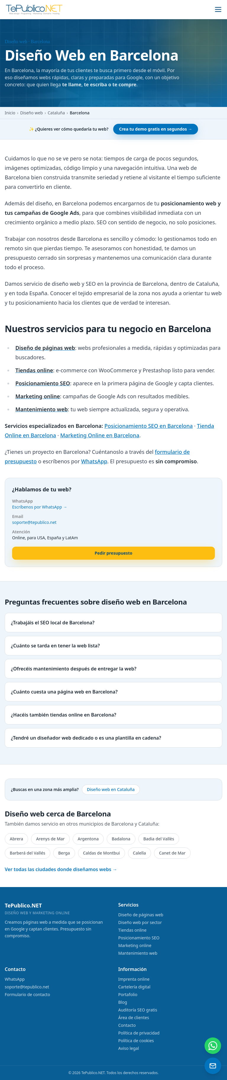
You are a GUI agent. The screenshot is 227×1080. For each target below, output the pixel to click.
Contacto (127, 1025)
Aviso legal (128, 1048)
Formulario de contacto (27, 994)
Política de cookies (136, 1040)
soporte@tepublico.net (34, 522)
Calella (139, 853)
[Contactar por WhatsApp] (213, 1045)
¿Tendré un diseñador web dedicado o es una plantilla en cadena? (86, 738)
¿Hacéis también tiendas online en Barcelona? (63, 715)
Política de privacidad (139, 1033)
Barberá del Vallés (27, 853)
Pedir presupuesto (113, 553)
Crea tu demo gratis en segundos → (155, 129)
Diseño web (31, 113)
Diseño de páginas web (140, 914)
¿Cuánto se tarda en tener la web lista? (55, 645)
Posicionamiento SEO (138, 938)
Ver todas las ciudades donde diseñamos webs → (61, 869)
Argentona (88, 839)
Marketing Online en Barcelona (99, 435)
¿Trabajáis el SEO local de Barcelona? (53, 622)
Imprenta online (134, 979)
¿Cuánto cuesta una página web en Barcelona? (64, 691)
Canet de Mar (172, 853)
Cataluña (56, 113)
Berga (64, 853)
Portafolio (127, 994)
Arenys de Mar (50, 839)
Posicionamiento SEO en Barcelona (148, 425)
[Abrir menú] (218, 9)
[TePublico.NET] (34, 9)
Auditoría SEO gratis (137, 1010)
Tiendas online (132, 930)
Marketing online (134, 945)
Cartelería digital (134, 987)
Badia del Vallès (158, 839)
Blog (122, 1002)
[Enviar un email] (213, 1066)
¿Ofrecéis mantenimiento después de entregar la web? (73, 668)
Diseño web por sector (140, 922)
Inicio (10, 113)
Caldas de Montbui (101, 853)
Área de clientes (133, 1017)
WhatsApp (94, 461)
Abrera (16, 839)
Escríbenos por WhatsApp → (39, 507)
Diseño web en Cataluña (111, 789)
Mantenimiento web (137, 953)
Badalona (121, 839)
